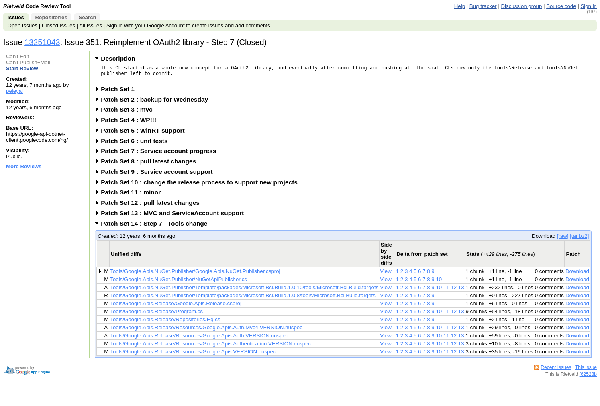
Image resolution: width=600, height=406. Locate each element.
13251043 (42, 42)
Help (459, 6)
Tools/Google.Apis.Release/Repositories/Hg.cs (165, 323)
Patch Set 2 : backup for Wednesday (157, 103)
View (386, 275)
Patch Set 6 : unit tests (137, 144)
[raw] (563, 240)
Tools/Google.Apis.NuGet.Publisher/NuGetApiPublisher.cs (178, 283)
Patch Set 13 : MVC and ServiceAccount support (175, 216)
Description (118, 58)
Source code (561, 6)
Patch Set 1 (120, 92)
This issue (586, 371)
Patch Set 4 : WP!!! (131, 123)
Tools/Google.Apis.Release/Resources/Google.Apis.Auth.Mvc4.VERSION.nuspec (206, 331)
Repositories (51, 17)
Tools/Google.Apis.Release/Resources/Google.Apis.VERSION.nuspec (193, 355)
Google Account (166, 25)
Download (577, 275)
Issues (16, 17)
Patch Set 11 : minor (133, 195)
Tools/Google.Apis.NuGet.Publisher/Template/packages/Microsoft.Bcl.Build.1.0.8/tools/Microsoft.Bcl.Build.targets (243, 299)
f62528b (588, 378)
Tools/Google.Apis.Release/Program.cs (156, 315)
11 (446, 291)
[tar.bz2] (579, 240)
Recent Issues (556, 371)
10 (439, 283)
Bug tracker (483, 6)
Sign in (588, 6)
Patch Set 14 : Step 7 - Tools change (156, 227)
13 (461, 291)
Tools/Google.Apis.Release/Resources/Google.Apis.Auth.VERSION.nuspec (199, 339)
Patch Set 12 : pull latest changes (153, 206)
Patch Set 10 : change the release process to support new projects (202, 185)
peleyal (14, 91)
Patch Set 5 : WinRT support (145, 134)
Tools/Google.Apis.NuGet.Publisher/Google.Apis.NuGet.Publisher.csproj (195, 275)
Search (87, 17)
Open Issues (22, 25)
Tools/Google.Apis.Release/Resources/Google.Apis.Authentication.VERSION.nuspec (210, 347)
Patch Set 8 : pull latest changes (151, 164)
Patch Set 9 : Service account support (159, 175)
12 (454, 291)
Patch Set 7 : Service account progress (161, 154)
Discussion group (521, 6)
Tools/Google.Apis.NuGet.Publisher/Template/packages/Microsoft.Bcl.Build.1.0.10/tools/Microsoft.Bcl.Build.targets (244, 291)
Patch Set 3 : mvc (129, 113)
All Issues (90, 25)
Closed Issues (58, 25)
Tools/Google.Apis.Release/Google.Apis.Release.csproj (175, 307)
